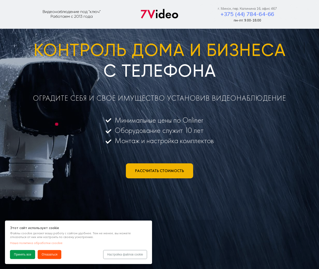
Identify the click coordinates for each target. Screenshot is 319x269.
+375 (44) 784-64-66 (247, 13)
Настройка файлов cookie (125, 254)
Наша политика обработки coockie (36, 243)
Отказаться (49, 254)
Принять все (22, 254)
